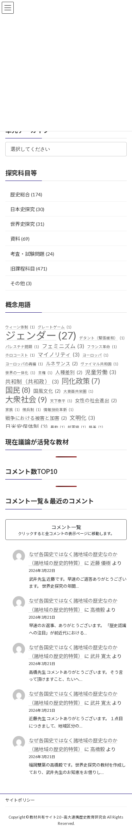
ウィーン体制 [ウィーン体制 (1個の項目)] (20, 327)
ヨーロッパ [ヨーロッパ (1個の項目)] (95, 355)
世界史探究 (22, 224)
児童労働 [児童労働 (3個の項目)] (100, 372)
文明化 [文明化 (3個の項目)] (82, 418)
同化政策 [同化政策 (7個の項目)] (81, 381)
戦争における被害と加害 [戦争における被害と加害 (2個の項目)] (36, 418)
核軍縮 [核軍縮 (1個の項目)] (77, 427)
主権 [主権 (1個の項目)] (45, 373)
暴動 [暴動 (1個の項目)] (57, 427)
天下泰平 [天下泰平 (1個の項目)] (61, 401)
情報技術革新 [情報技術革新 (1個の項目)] (59, 409)
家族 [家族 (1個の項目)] (12, 409)
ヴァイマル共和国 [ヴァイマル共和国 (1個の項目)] (99, 364)
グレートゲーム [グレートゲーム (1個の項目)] (54, 327)
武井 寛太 (100, 656)
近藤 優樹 (100, 563)
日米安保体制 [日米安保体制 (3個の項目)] (26, 426)
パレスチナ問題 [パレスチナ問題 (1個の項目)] (22, 346)
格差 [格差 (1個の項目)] (96, 427)
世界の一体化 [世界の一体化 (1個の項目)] (20, 373)
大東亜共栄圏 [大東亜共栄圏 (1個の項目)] (78, 391)
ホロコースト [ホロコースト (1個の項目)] (20, 355)
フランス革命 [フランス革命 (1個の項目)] (102, 346)
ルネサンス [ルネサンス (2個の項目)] (62, 364)
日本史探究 (22, 209)
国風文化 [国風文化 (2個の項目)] (47, 391)
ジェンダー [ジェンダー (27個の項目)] (40, 335)
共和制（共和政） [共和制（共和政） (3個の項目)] (32, 381)
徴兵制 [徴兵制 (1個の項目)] (32, 409)
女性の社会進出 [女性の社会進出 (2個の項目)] (96, 401)
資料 (15, 239)
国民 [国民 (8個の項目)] (18, 390)
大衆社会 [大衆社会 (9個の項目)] (26, 399)
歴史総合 (20, 194)
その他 (17, 283)
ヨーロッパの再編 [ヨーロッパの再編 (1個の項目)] (24, 364)
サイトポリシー (20, 800)
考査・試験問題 (27, 253)
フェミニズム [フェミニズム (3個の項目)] (63, 346)
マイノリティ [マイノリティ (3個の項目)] (59, 355)
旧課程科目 (22, 268)
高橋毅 (97, 609)
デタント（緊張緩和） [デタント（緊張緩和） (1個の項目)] (102, 337)
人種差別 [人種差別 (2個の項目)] (68, 373)
